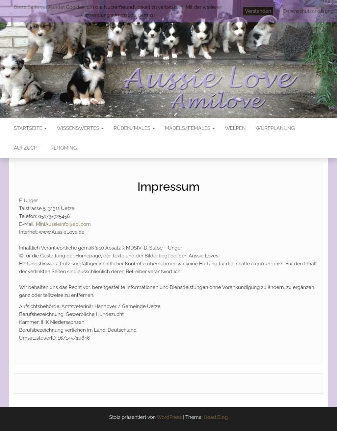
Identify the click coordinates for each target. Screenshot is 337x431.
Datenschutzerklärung (308, 11)
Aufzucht (27, 148)
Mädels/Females (190, 128)
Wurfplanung (275, 128)
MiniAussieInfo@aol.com (63, 224)
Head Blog (216, 417)
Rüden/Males (134, 128)
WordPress (169, 417)
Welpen (235, 128)
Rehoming (63, 148)
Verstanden (258, 11)
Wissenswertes (80, 128)
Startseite (30, 128)
